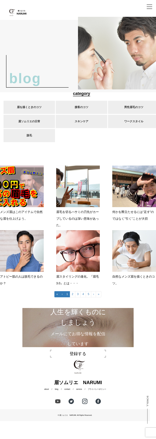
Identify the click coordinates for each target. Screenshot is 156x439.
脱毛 (29, 135)
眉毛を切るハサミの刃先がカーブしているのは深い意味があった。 (77, 218)
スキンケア (81, 121)
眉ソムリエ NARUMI (67, 415)
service (79, 389)
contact (67, 389)
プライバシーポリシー (97, 389)
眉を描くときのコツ (29, 107)
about (46, 389)
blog (56, 389)
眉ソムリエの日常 (29, 121)
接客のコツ (81, 107)
